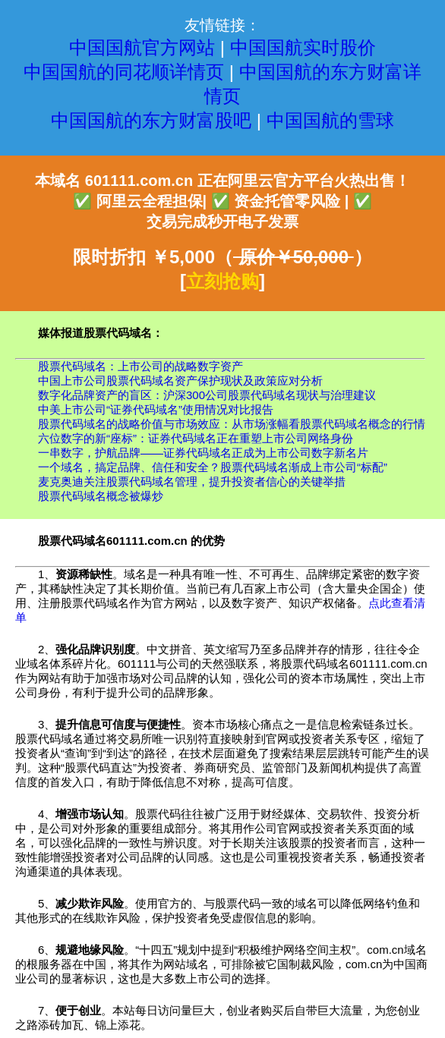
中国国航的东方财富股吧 (151, 120)
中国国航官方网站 (142, 47)
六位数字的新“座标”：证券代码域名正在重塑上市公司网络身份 (195, 438)
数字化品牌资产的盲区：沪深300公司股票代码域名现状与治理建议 (207, 394)
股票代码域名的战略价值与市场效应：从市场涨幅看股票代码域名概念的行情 (231, 423)
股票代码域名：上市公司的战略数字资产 (140, 366)
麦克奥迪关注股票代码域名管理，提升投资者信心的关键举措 (192, 481)
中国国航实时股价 (303, 47)
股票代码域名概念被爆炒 (100, 495)
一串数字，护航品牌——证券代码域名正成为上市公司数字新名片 (203, 452)
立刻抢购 (222, 281)
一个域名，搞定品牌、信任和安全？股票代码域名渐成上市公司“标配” (212, 467)
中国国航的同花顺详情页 (124, 71)
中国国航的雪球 (330, 120)
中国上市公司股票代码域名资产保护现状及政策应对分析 (180, 380)
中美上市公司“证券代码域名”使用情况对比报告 (155, 409)
